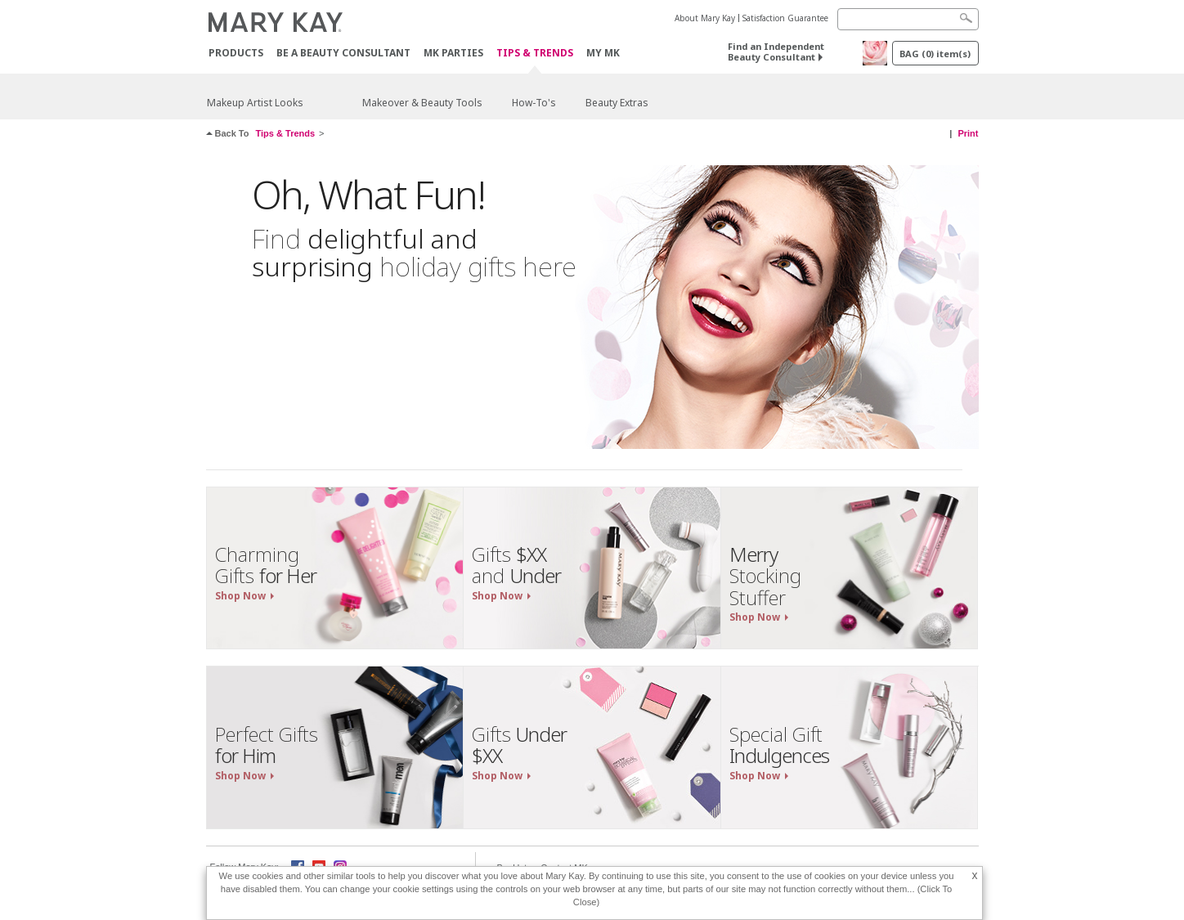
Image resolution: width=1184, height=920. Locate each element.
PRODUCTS (236, 52)
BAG (935, 53)
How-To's (534, 103)
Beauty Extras (616, 103)
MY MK (603, 52)
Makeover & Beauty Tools (422, 103)
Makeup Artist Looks (255, 103)
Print (968, 133)
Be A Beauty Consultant (343, 52)
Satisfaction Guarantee (785, 18)
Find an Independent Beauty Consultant (776, 51)
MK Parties (453, 52)
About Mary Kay (705, 18)
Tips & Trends (534, 53)
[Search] (908, 19)
